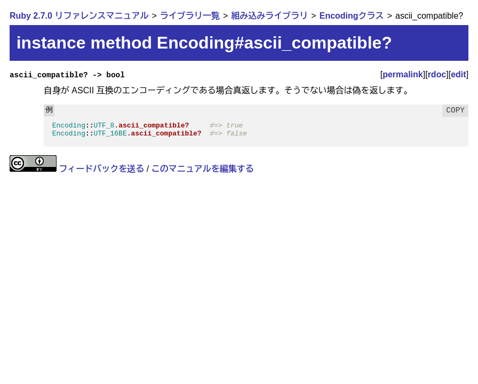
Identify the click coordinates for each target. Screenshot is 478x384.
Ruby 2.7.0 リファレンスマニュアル (79, 15)
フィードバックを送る (101, 168)
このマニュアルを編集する (203, 168)
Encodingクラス (352, 15)
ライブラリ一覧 (190, 15)
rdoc (437, 74)
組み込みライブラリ (269, 15)
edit (458, 74)
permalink (403, 74)
